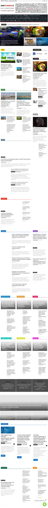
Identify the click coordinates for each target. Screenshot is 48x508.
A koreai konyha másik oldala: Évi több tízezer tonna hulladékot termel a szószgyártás (40, 75)
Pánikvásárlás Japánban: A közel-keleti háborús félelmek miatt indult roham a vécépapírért (11, 328)
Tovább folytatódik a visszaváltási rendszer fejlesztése (26, 207)
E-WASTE (34, 126)
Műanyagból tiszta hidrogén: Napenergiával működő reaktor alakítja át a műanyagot (7, 438)
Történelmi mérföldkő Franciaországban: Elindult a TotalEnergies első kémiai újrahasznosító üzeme (26, 498)
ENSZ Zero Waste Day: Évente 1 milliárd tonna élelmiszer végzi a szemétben (39, 304)
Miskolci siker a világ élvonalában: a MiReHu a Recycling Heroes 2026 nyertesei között (6, 66)
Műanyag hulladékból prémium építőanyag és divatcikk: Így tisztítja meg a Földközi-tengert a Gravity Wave (26, 62)
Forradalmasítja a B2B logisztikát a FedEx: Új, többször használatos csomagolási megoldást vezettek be (11, 372)
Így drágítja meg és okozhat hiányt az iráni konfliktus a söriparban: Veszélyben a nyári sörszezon (11, 313)
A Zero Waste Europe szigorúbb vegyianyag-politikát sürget (19, 284)
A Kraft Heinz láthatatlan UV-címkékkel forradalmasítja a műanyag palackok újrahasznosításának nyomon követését (40, 345)
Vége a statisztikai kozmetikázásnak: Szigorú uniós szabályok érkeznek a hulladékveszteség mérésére (20, 236)
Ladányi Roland (3, 70)
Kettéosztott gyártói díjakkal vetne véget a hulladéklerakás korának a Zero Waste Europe (26, 370)
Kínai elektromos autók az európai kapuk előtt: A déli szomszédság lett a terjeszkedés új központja (8, 304)
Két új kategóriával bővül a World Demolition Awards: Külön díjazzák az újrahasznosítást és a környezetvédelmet (11, 119)
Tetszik (46, 53)
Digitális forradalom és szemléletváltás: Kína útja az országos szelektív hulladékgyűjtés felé (42, 362)
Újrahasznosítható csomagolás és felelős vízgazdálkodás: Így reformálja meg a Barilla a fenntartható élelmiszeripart (24, 303)
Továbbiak (40, 497)
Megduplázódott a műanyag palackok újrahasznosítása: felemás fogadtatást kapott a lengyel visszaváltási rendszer (40, 236)
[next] (46, 24)
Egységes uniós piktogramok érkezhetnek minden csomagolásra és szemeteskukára (21, 273)
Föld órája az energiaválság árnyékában (25, 312)
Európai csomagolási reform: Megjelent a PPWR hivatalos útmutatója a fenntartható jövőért (8, 346)
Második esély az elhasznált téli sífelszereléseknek (41, 480)
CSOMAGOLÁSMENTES (29, 39)
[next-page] (3, 85)
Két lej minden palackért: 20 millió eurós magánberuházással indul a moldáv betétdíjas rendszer (39, 261)
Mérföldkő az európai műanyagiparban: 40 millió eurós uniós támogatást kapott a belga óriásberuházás (26, 473)
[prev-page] (1, 85)
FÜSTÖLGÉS (24, 382)
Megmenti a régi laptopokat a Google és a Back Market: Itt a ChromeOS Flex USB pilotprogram (43, 146)
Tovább (3, 455)
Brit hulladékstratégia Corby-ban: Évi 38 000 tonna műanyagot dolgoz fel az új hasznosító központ (7, 484)
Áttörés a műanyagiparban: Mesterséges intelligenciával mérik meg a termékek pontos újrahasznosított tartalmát (26, 489)
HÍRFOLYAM (39, 39)
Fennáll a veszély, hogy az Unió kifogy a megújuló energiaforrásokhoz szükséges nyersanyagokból (21, 259)
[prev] (44, 24)
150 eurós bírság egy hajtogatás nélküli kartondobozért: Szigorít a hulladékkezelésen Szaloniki (27, 355)
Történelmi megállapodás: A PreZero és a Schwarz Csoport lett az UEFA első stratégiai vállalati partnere (26, 119)
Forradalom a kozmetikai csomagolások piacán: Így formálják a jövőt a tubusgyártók (11, 355)
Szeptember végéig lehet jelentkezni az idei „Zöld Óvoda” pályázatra (26, 218)
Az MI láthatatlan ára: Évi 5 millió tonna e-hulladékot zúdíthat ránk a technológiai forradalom (39, 130)
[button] (45, 18)
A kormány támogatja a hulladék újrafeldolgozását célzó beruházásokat (7, 215)
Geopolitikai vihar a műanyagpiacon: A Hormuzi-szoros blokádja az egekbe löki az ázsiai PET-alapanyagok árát (24, 103)
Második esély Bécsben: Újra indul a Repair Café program (42, 486)
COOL (2, 62)
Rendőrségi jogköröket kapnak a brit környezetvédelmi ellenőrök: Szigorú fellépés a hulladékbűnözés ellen (23, 345)
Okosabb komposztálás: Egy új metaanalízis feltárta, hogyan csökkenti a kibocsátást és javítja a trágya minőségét (40, 439)
